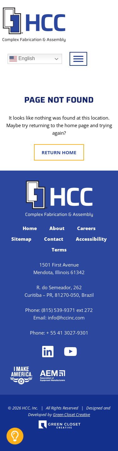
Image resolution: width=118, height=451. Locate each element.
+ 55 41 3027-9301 (67, 333)
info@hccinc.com (66, 317)
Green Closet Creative (71, 414)
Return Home (59, 152)
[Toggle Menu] (78, 59)
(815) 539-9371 (58, 310)
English (22, 59)
